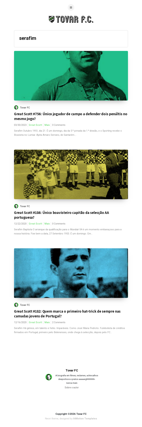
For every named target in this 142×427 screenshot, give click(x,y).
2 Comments (58, 322)
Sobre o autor (72, 387)
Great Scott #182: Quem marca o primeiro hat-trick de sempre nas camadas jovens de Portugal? (67, 314)
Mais (47, 125)
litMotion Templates (85, 418)
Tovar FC (25, 107)
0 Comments (58, 125)
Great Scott (35, 125)
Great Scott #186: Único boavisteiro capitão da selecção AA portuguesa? (61, 215)
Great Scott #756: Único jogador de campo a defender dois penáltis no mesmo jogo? (70, 116)
